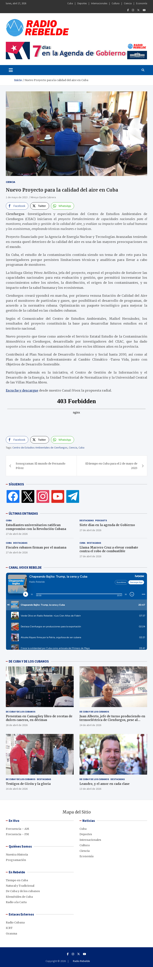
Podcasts (101, 520)
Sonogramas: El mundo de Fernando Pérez (40, 466)
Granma (11, 933)
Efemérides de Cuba (19, 896)
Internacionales (99, 3)
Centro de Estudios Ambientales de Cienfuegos (39, 447)
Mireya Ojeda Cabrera (43, 197)
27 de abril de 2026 (17, 534)
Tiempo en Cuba (17, 880)
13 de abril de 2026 (90, 788)
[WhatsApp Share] (62, 206)
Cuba (70, 3)
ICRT (9, 928)
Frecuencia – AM (17, 829)
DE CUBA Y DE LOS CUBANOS (29, 661)
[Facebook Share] (17, 206)
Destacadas (87, 520)
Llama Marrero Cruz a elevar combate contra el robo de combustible (109, 549)
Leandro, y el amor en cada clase (105, 784)
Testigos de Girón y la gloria (28, 784)
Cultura (115, 3)
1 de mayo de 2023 (17, 197)
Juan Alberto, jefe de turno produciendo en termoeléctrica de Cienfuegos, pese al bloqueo (112, 720)
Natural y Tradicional (20, 885)
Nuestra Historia (17, 854)
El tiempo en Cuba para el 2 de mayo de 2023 (111, 466)
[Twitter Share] (39, 206)
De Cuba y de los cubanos (20, 711)
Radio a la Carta (16, 902)
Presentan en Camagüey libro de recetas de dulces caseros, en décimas (39, 718)
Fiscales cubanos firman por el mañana (36, 547)
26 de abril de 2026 (17, 725)
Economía (141, 3)
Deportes (82, 3)
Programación (16, 860)
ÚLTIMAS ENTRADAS (23, 513)
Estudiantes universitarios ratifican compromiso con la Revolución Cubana (36, 527)
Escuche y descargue (22, 390)
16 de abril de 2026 (17, 788)
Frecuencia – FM (17, 834)
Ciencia (128, 3)
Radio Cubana (15, 922)
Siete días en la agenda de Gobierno (107, 525)
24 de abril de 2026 (90, 725)
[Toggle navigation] (11, 70)
